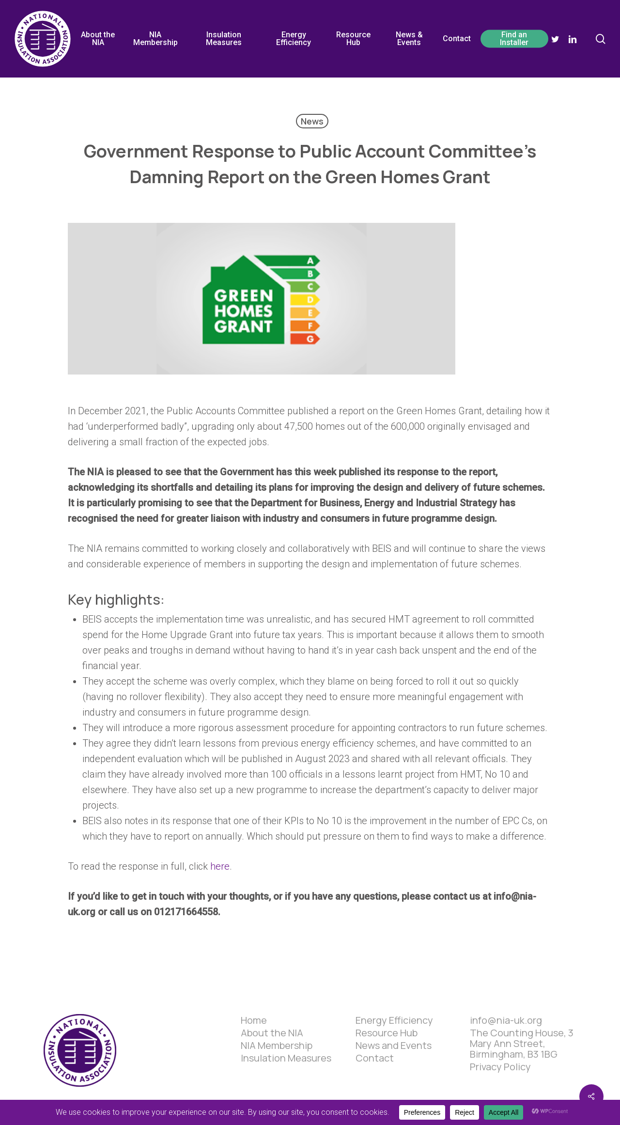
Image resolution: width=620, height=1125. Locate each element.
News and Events (394, 1045)
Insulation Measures (286, 1058)
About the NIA (272, 1033)
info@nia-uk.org (506, 1020)
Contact (375, 1058)
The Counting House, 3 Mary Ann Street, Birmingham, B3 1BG (522, 1044)
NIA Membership (276, 1045)
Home (254, 1020)
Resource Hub (387, 1033)
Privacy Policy (500, 1067)
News (312, 121)
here (220, 866)
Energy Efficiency (394, 1020)
